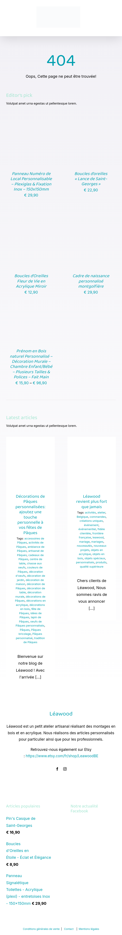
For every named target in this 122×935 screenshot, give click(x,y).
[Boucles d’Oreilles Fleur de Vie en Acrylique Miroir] (31, 220)
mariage (84, 541)
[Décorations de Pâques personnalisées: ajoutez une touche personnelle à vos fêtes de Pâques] (30, 461)
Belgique (82, 516)
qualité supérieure (91, 566)
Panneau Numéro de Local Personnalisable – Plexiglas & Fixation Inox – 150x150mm (31, 181)
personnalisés (85, 562)
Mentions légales (89, 929)
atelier (101, 512)
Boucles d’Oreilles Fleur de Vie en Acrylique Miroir (31, 281)
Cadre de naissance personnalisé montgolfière (90, 281)
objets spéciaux (95, 558)
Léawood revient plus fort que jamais (91, 502)
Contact (69, 929)
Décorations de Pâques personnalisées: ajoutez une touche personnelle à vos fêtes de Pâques (30, 514)
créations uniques (91, 520)
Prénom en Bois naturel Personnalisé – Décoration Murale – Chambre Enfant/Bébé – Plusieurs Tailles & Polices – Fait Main (31, 364)
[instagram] (65, 769)
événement (91, 525)
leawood (98, 537)
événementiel (87, 529)
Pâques (25, 629)
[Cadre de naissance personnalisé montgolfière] (91, 220)
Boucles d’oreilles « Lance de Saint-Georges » (90, 179)
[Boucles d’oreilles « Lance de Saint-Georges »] (91, 118)
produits (101, 562)
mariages (97, 541)
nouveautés (84, 545)
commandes (98, 516)
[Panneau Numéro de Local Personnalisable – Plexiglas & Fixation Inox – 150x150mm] (31, 118)
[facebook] (57, 769)
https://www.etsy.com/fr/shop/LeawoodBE (62, 756)
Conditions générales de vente (41, 929)
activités (90, 512)
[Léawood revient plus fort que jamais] (91, 461)
